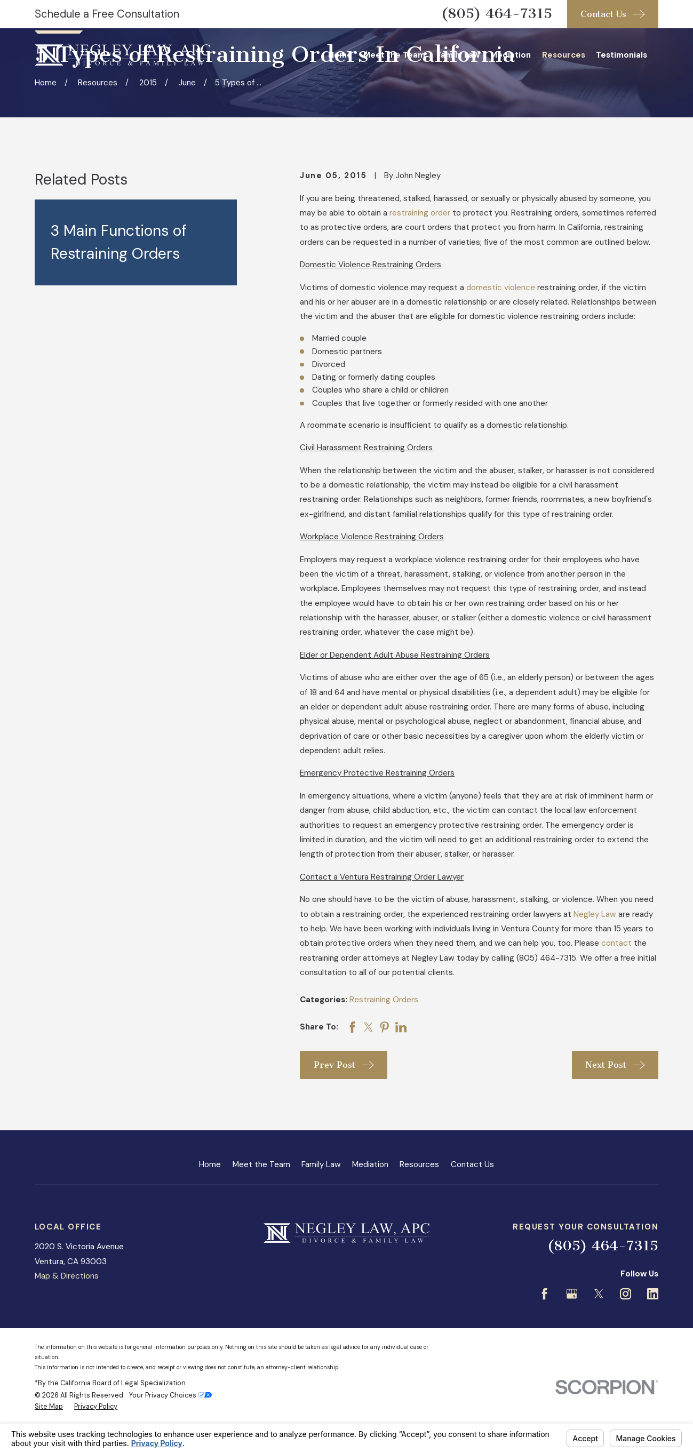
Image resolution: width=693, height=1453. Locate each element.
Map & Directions (67, 1276)
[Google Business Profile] (571, 1293)
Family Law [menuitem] (458, 55)
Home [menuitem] (340, 55)
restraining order (419, 212)
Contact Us (472, 1164)
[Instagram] (625, 1293)
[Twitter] (598, 1293)
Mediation (370, 1164)
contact (616, 943)
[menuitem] (49, 1406)
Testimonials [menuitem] (621, 55)
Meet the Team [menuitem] (394, 55)
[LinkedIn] (652, 1293)
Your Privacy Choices (170, 1395)
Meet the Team (261, 1164)
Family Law (321, 1164)
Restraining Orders (383, 999)
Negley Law (594, 914)
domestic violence (500, 287)
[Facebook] (544, 1293)
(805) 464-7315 (496, 13)
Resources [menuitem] (563, 55)
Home (210, 1164)
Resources (419, 1164)
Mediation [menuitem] (510, 55)
